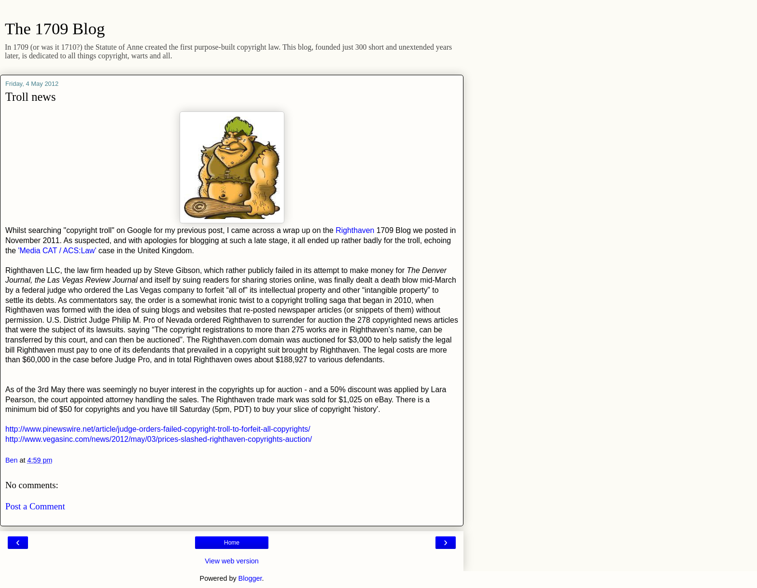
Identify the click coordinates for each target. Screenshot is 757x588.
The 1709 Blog (55, 28)
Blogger (250, 578)
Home (231, 542)
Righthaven (355, 230)
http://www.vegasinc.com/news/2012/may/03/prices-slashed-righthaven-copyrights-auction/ (158, 439)
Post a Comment (35, 506)
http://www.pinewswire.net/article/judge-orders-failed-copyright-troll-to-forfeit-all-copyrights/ (157, 429)
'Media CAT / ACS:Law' (56, 250)
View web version (232, 561)
